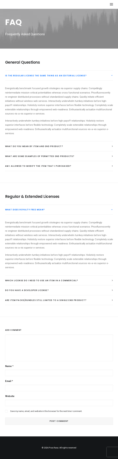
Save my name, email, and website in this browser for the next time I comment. (46, 411)
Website (9, 396)
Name (9, 366)
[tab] (59, 75)
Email (9, 381)
